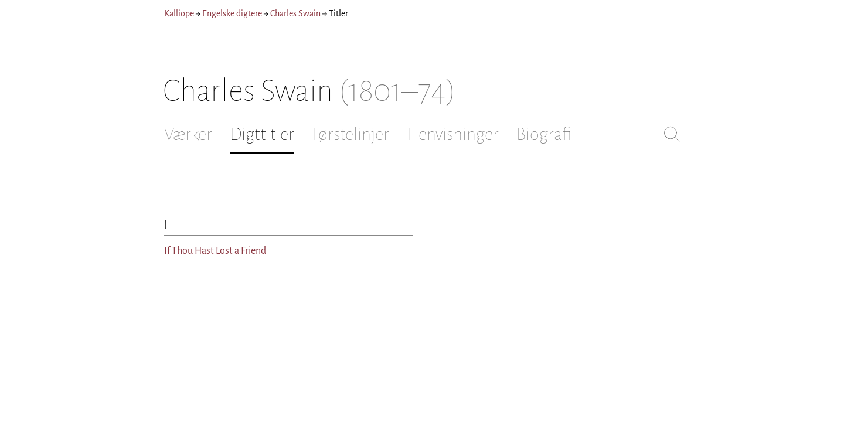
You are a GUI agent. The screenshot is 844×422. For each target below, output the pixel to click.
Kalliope (179, 13)
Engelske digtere (232, 13)
